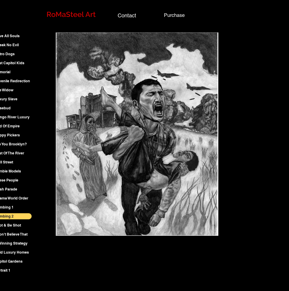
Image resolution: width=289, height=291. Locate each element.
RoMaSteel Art (71, 14)
